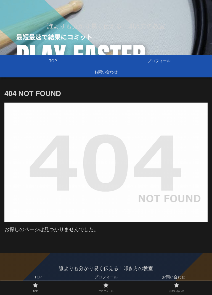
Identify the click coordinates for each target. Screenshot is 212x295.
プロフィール (106, 277)
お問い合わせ (173, 277)
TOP (38, 277)
